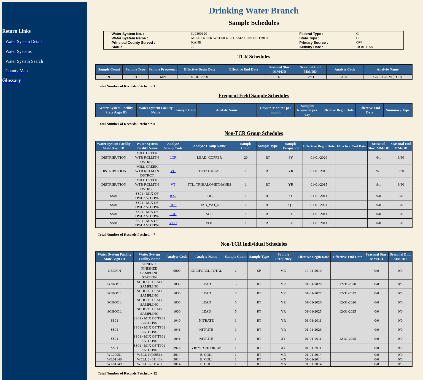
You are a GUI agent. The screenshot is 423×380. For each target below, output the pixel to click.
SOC (172, 214)
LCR (172, 157)
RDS (172, 205)
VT (173, 184)
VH (173, 171)
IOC (173, 196)
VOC (173, 223)
